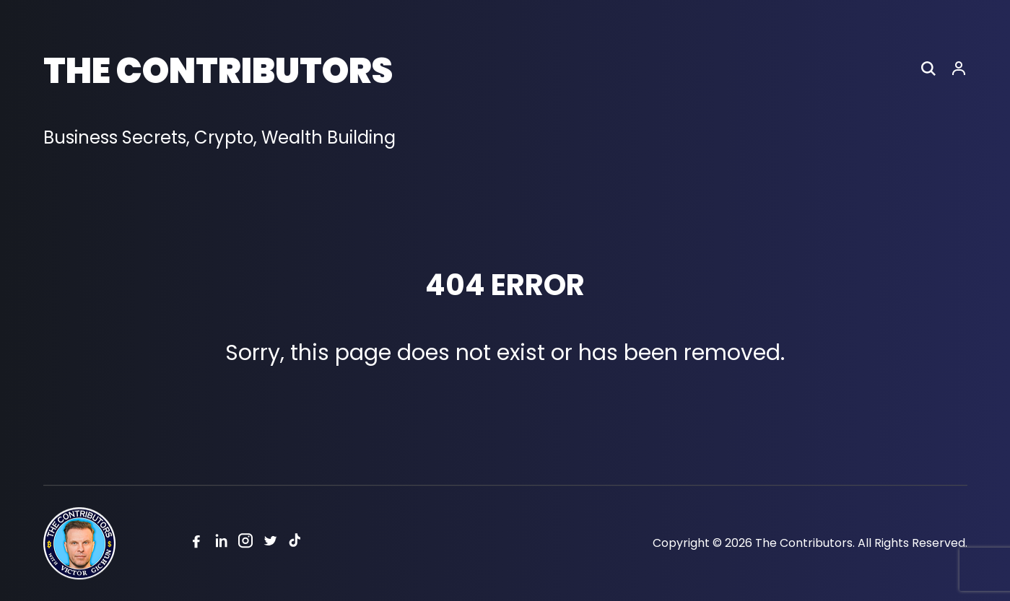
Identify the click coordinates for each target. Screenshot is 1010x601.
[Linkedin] (221, 543)
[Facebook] (196, 543)
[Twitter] (270, 543)
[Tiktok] (294, 543)
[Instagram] (245, 543)
